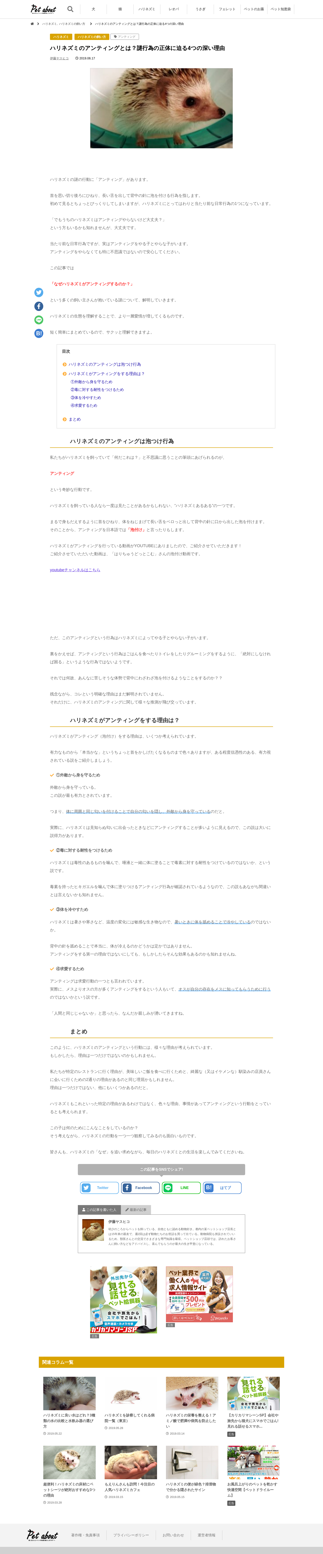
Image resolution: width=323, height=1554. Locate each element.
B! (39, 333)
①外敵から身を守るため (91, 382)
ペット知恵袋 (281, 9)
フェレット (227, 9)
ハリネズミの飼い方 (92, 37)
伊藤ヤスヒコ (59, 58)
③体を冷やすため (86, 398)
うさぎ (200, 9)
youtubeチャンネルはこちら (75, 570)
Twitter (95, 1187)
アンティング (126, 36)
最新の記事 (136, 1210)
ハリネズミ (147, 9)
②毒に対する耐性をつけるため (97, 390)
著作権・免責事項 (85, 1535)
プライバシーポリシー (131, 1535)
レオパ (174, 9)
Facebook (137, 1187)
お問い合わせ (173, 1535)
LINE (176, 1187)
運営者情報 (206, 1535)
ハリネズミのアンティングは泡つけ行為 (105, 364)
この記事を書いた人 (99, 1210)
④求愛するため (84, 405)
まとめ (75, 419)
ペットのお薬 (254, 9)
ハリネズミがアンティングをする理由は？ (107, 373)
